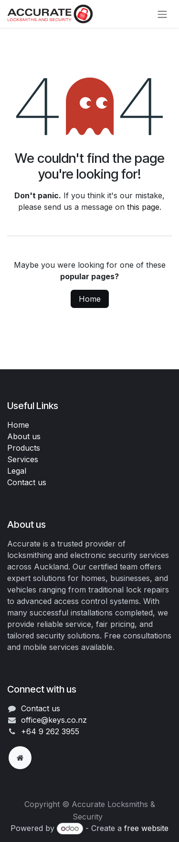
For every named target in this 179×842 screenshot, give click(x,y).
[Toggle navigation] (162, 14)
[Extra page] (20, 757)
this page (143, 207)
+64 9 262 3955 (50, 731)
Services (22, 459)
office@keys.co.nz (54, 720)
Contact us (26, 482)
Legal (16, 471)
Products (23, 448)
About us (24, 436)
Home (90, 299)
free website (146, 828)
